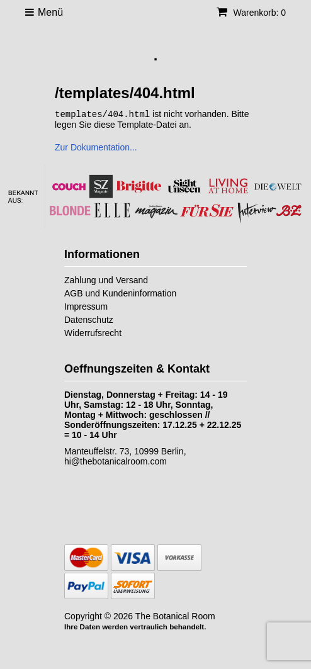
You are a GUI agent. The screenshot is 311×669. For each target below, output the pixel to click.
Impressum (86, 306)
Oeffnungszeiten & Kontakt (137, 368)
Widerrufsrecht (93, 332)
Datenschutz (88, 319)
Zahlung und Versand (106, 279)
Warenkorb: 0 (251, 13)
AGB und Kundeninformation (120, 293)
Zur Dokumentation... (96, 147)
